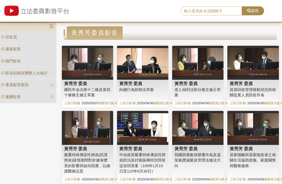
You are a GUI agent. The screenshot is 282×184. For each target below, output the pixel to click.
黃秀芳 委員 (75, 83)
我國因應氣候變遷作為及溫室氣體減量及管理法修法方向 (197, 160)
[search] (211, 11)
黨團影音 (11, 97)
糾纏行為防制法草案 (136, 89)
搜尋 (253, 10)
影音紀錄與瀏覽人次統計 (24, 73)
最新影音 (11, 49)
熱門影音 (11, 61)
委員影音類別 (14, 85)
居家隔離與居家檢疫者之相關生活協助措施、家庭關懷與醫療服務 (253, 160)
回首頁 (9, 37)
